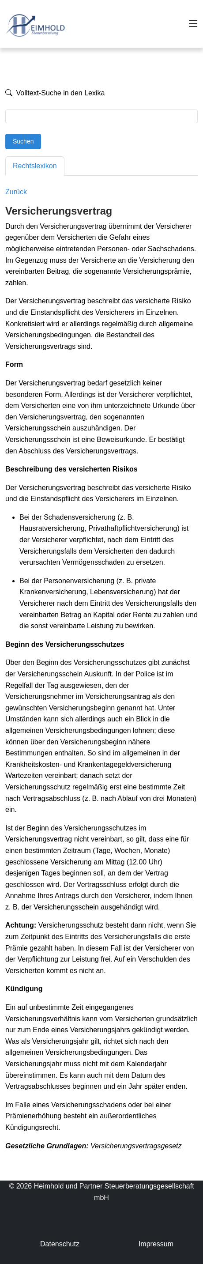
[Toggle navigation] (193, 23)
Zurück (16, 192)
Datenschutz (59, 1244)
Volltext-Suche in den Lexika (55, 93)
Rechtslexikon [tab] (35, 166)
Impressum (156, 1244)
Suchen (23, 141)
